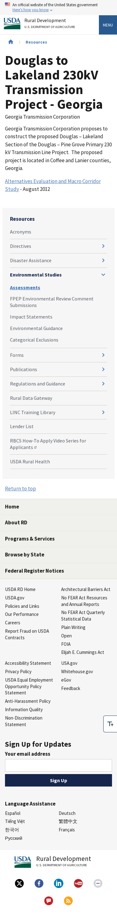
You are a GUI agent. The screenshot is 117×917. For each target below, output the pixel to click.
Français (67, 830)
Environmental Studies (36, 275)
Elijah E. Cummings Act (82, 652)
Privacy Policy (18, 671)
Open (66, 636)
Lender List (22, 426)
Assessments (25, 287)
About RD (16, 522)
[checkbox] (110, 724)
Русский (13, 838)
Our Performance (22, 614)
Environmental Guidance (36, 328)
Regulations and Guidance (37, 384)
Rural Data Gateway (31, 398)
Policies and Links (22, 606)
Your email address (27, 753)
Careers (12, 623)
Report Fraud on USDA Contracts (27, 634)
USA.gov (69, 663)
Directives (20, 246)
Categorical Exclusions (34, 340)
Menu (108, 25)
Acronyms (20, 232)
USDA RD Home (20, 589)
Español (12, 813)
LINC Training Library (32, 412)
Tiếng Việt (15, 821)
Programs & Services (30, 538)
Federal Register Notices (34, 570)
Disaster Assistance (30, 260)
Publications (23, 369)
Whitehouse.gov (77, 671)
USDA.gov (14, 598)
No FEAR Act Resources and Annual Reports (84, 601)
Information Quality (24, 709)
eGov (66, 680)
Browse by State (24, 554)
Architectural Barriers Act (85, 589)
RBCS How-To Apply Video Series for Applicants (48, 443)
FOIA (66, 644)
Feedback (70, 688)
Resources (36, 42)
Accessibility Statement (28, 663)
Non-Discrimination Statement (23, 721)
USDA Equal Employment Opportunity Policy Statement (29, 686)
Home (12, 506)
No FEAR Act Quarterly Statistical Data (83, 615)
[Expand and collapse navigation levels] (103, 246)
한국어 (12, 830)
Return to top (20, 488)
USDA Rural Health (30, 461)
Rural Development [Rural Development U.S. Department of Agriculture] (50, 24)
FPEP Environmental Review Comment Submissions (52, 301)
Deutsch (67, 813)
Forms (17, 355)
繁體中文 (68, 821)
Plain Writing (73, 627)
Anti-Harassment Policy (28, 701)
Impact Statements (31, 317)
